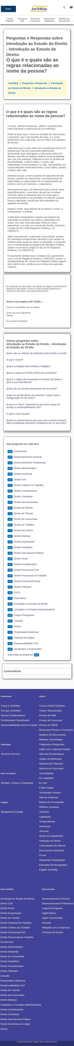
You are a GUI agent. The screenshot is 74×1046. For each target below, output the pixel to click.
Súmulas (44, 831)
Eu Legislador (46, 778)
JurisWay (13, 83)
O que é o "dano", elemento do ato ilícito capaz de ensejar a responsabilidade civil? (33, 406)
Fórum (42, 855)
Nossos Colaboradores (13, 715)
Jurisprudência (47, 821)
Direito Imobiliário (20, 547)
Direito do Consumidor (23, 519)
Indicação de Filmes (50, 840)
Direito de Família (20, 507)
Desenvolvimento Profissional (26, 462)
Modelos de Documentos (52, 734)
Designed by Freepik (12, 811)
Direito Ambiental (20, 474)
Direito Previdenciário (22, 564)
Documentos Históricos (51, 850)
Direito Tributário (20, 587)
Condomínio (17, 451)
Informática (17, 598)
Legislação (45, 816)
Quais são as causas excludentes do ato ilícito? (31, 388)
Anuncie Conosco (10, 754)
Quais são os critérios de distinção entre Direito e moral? (36, 353)
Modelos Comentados (51, 739)
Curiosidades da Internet (52, 845)
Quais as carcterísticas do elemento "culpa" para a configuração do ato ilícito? (33, 396)
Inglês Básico (49, 913)
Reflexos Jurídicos (49, 807)
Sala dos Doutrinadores (51, 754)
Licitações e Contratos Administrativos (31, 609)
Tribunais (44, 811)
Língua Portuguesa (21, 615)
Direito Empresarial (21, 541)
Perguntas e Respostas (34, 83)
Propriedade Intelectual (23, 632)
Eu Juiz (43, 783)
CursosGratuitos (10, 20)
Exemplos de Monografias (53, 865)
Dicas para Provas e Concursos (56, 730)
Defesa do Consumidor (51, 802)
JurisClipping (46, 773)
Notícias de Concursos (51, 768)
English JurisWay (48, 869)
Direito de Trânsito (20, 513)
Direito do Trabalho (21, 524)
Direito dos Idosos (20, 530)
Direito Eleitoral (19, 536)
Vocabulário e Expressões (25, 649)
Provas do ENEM (48, 725)
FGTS (14, 592)
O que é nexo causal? (18, 413)
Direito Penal (18, 558)
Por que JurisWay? (11, 710)
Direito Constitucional (22, 490)
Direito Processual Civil (23, 570)
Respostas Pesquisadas (52, 860)
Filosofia (46, 922)
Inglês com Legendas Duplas (54, 749)
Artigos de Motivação (50, 759)
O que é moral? (14, 359)
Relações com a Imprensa (56, 927)
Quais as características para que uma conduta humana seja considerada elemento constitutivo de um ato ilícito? (36, 421)
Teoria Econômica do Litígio (15, 1024)
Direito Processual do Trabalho (27, 575)
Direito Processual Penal (24, 581)
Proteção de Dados (21, 637)
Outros (14, 626)
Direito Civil (17, 479)
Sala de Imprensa (48, 797)
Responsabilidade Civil (23, 643)
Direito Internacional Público (26, 553)
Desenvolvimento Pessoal (25, 457)
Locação (15, 620)
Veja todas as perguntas (23, 654)
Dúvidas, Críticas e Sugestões (17, 783)
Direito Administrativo (22, 468)
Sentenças (45, 826)
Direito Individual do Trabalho (16, 922)
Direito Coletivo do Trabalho (26, 485)
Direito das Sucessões (23, 502)
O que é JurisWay (10, 705)
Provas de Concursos (50, 720)
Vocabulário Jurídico (50, 792)
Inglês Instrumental (52, 918)
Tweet (9, 315)
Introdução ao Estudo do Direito (28, 603)
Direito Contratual (20, 496)
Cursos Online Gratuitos (52, 705)
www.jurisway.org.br (39, 291)
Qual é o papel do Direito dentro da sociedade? (31, 372)
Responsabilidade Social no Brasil (19, 725)
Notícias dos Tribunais (51, 763)
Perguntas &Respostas (49, 20)
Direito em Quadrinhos (51, 836)
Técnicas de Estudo (52, 932)
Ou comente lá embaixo (17, 321)
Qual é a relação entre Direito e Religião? (28, 366)
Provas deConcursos (35, 20)
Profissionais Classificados (15, 720)
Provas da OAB (47, 715)
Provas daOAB (22, 20)
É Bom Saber (46, 787)
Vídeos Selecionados (50, 710)
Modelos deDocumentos (64, 20)
